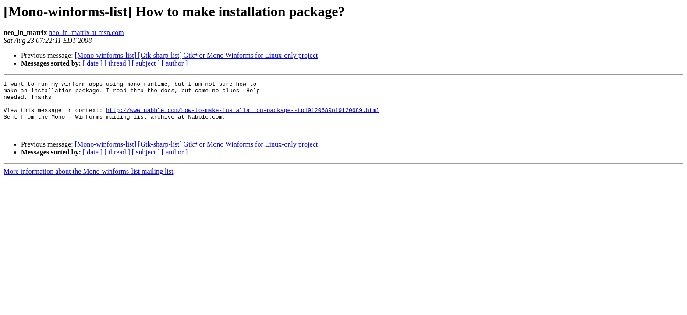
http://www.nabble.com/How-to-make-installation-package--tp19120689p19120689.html (242, 116)
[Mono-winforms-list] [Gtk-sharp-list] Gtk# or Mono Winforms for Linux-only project (196, 55)
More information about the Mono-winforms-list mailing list (89, 180)
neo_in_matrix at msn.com (86, 32)
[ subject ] (146, 63)
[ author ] (175, 63)
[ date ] (93, 63)
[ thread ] (117, 63)
